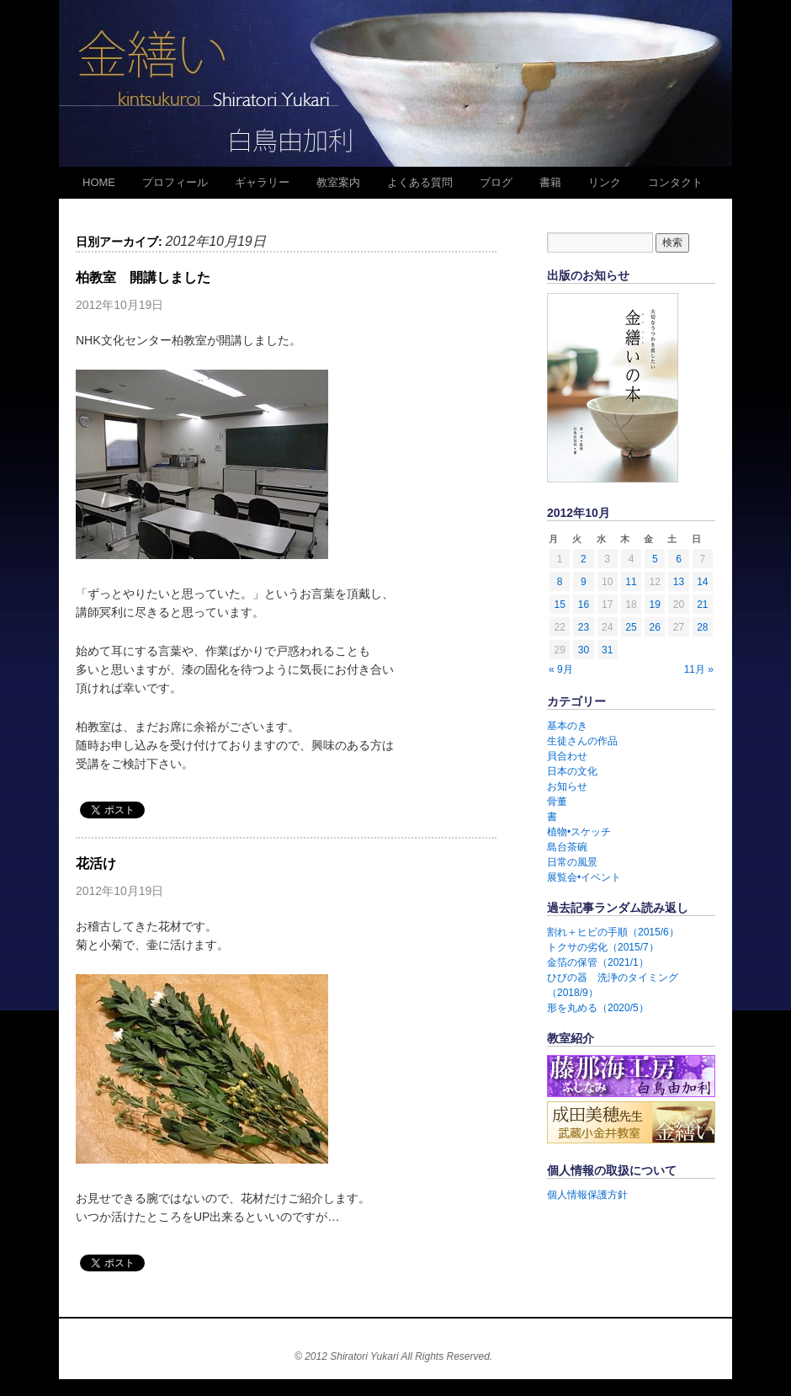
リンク (604, 182)
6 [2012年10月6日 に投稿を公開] (679, 559)
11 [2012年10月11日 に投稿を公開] (630, 582)
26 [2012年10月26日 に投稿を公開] (655, 627)
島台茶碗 (567, 847)
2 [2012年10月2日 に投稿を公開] (584, 559)
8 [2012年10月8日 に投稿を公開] (560, 582)
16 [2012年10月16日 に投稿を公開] (583, 604)
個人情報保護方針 (587, 1195)
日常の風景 (572, 862)
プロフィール (175, 182)
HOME (98, 182)
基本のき (567, 726)
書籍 (550, 182)
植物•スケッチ (579, 832)
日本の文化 (572, 771)
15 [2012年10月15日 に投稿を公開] (559, 604)
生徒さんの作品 (582, 741)
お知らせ (567, 786)
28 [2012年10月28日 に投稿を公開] (702, 627)
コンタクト (675, 182)
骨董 (557, 801)
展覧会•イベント (584, 877)
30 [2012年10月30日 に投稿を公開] (583, 650)
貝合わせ (567, 756)
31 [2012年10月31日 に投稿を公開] (607, 650)
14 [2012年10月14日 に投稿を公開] (702, 582)
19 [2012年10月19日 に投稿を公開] (655, 604)
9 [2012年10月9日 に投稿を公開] (584, 582)
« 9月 (561, 669)
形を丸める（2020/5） (598, 1008)
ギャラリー (262, 182)
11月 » (699, 669)
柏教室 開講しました (143, 277)
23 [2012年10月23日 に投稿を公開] (583, 627)
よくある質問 (420, 182)
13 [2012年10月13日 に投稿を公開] (678, 582)
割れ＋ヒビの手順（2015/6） (613, 932)
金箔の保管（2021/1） (598, 962)
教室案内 (338, 182)
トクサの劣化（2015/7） (603, 947)
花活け (96, 863)
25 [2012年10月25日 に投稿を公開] (630, 627)
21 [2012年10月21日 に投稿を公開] (702, 604)
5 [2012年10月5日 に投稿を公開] (655, 559)
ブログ (496, 182)
